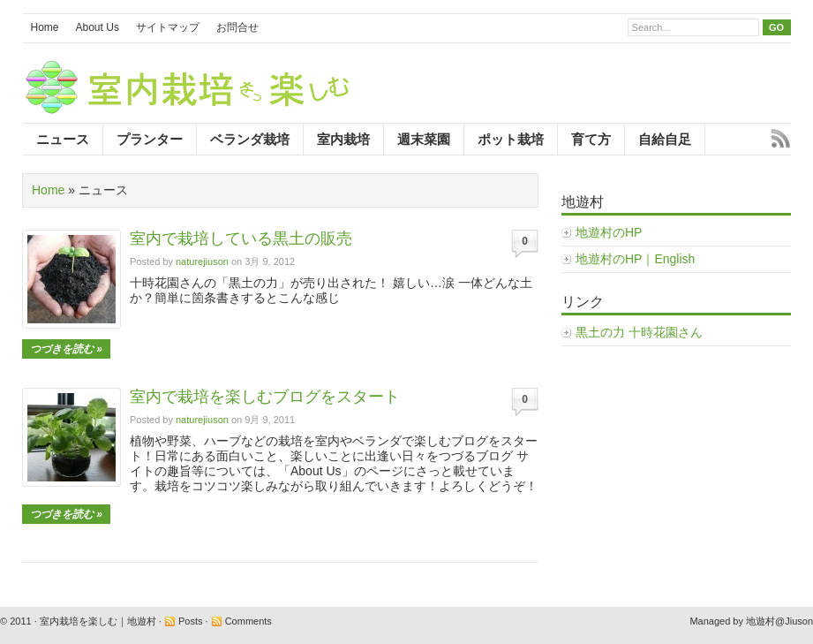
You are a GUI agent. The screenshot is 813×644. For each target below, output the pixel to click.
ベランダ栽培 (250, 139)
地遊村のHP (609, 232)
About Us (97, 27)
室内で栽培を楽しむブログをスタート (265, 396)
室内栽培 (343, 139)
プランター (150, 139)
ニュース (62, 139)
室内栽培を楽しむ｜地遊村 (98, 621)
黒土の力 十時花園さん (639, 332)
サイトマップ (167, 27)
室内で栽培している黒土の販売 (241, 238)
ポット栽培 (511, 139)
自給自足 (664, 139)
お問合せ (237, 27)
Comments (248, 621)
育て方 (591, 139)
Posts (190, 621)
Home (45, 27)
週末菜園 (423, 139)
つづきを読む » (66, 349)
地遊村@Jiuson (779, 621)
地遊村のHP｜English (635, 259)
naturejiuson (202, 261)
